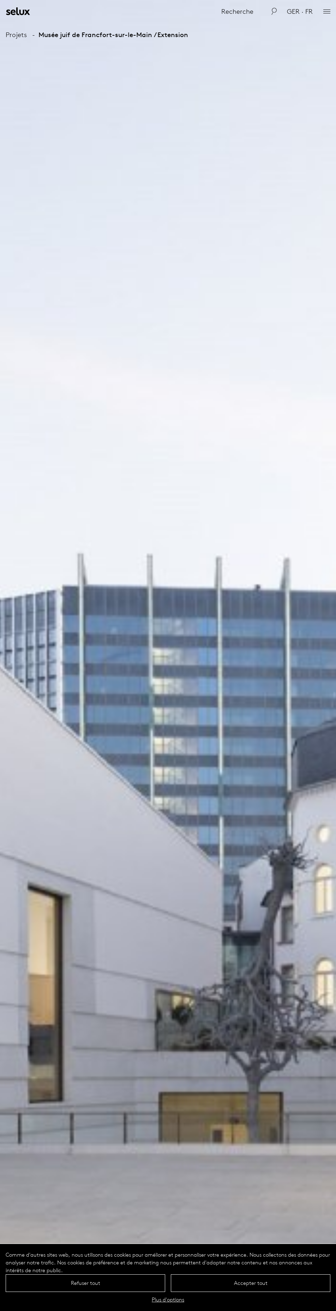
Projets (16, 34)
